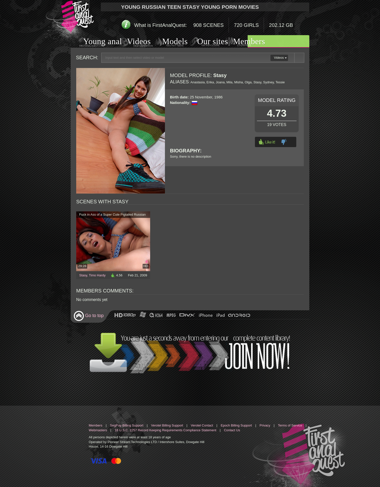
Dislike (284, 142)
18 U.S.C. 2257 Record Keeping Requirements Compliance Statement (165, 430)
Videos (134, 42)
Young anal (96, 42)
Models (169, 41)
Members (243, 41)
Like (267, 142)
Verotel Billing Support (167, 425)
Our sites (206, 41)
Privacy (265, 425)
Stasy (83, 275)
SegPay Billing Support (126, 425)
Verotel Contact (202, 425)
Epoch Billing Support (236, 425)
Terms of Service (290, 425)
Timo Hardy (97, 275)
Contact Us (232, 430)
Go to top (89, 316)
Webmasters (98, 430)
